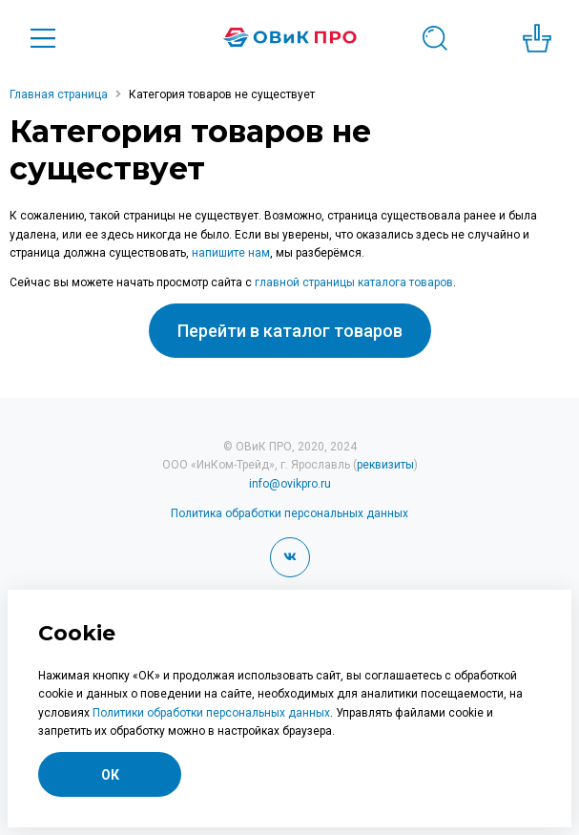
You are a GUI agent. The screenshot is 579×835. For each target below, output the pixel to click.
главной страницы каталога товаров (354, 282)
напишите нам (231, 253)
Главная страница (59, 94)
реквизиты (385, 464)
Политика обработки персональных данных (289, 513)
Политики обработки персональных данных (211, 713)
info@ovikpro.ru (290, 484)
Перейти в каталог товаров (290, 331)
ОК (110, 775)
